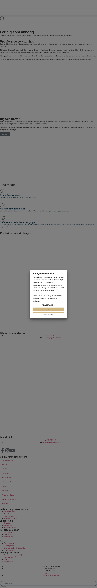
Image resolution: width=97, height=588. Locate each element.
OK (48, 309)
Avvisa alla (48, 314)
